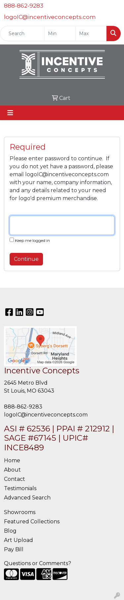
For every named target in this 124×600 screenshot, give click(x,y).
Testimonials (20, 488)
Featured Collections (32, 521)
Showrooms (19, 512)
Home (12, 460)
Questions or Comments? (37, 563)
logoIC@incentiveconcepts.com (50, 17)
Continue (26, 259)
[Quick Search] (22, 33)
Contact (14, 479)
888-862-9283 (23, 5)
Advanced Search (27, 497)
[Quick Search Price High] (91, 33)
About (12, 470)
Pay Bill (13, 549)
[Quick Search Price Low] (60, 33)
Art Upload (18, 540)
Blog (10, 531)
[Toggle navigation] (10, 112)
